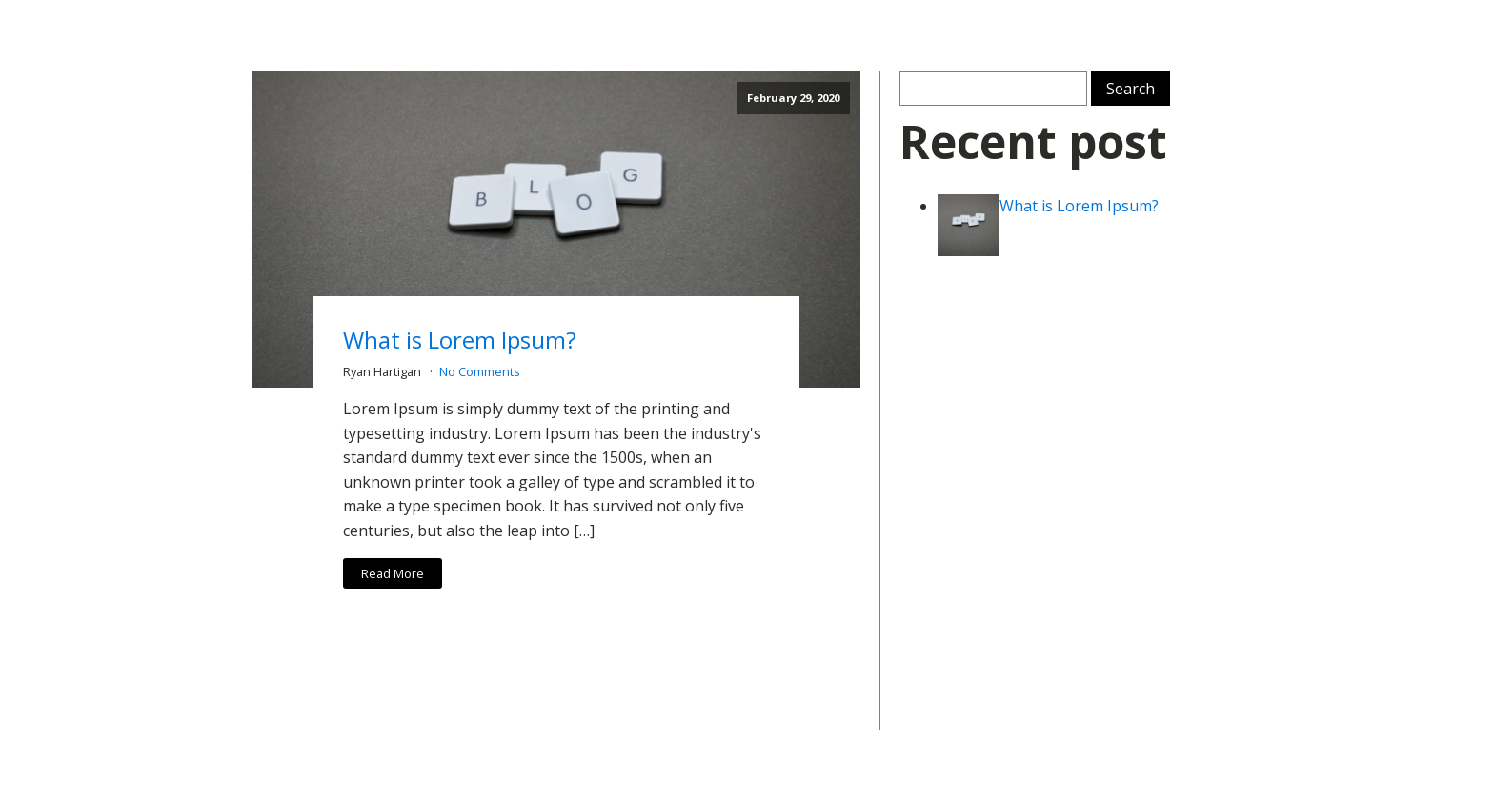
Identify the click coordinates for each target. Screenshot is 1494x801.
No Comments (479, 371)
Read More (392, 573)
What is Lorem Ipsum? (459, 339)
